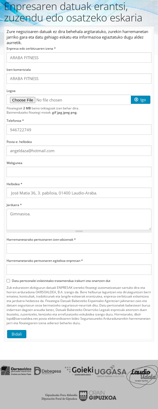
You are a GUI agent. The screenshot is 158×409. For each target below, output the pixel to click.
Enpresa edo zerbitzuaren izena (31, 49)
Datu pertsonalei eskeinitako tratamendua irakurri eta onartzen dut (58, 281)
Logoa (11, 91)
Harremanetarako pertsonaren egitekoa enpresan (45, 261)
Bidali (17, 334)
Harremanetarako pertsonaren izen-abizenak (41, 240)
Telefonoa (15, 121)
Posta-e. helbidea (19, 142)
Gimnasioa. (79, 219)
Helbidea (14, 184)
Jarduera (14, 205)
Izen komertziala (19, 70)
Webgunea (14, 163)
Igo (140, 99)
